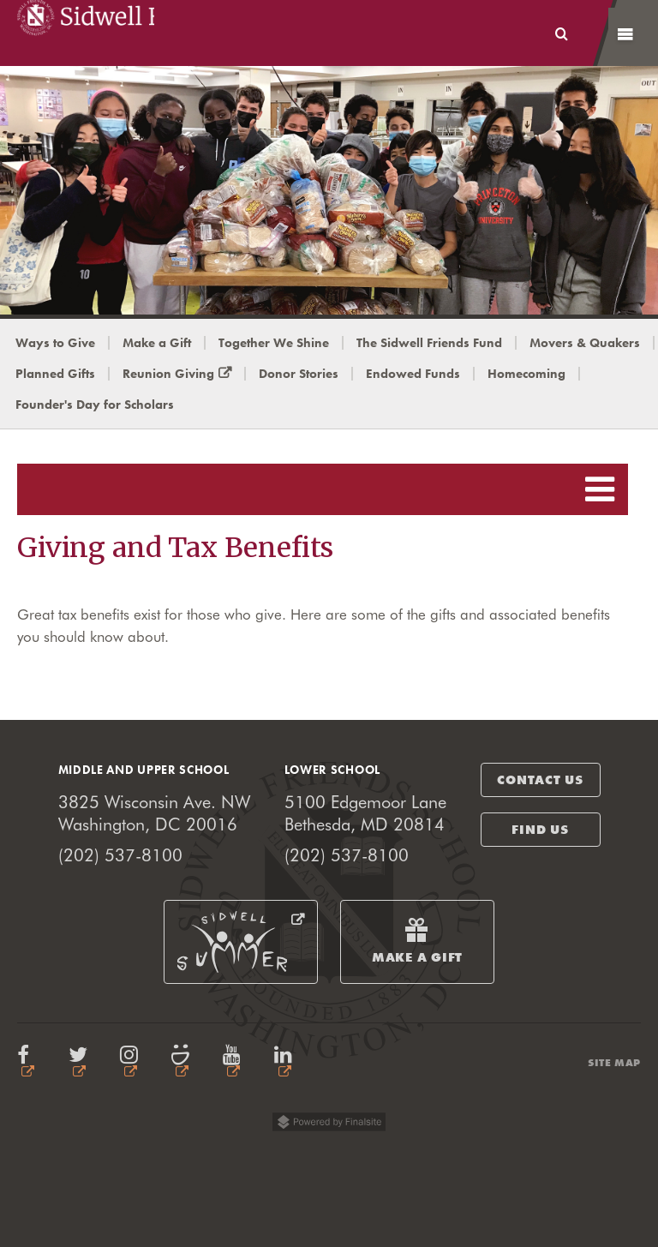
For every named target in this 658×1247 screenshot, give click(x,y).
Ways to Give (55, 343)
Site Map (614, 1063)
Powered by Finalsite (329, 1124)
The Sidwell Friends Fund (429, 343)
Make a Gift (157, 343)
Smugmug (184, 1061)
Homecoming (526, 374)
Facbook (30, 1061)
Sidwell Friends (85, 32)
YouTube (235, 1061)
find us (539, 829)
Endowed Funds (413, 374)
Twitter (81, 1061)
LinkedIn (287, 1061)
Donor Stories (298, 374)
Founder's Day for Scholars (94, 404)
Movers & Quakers (584, 343)
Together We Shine (273, 343)
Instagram (133, 1061)
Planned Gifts (55, 374)
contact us (540, 779)
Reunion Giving (184, 374)
